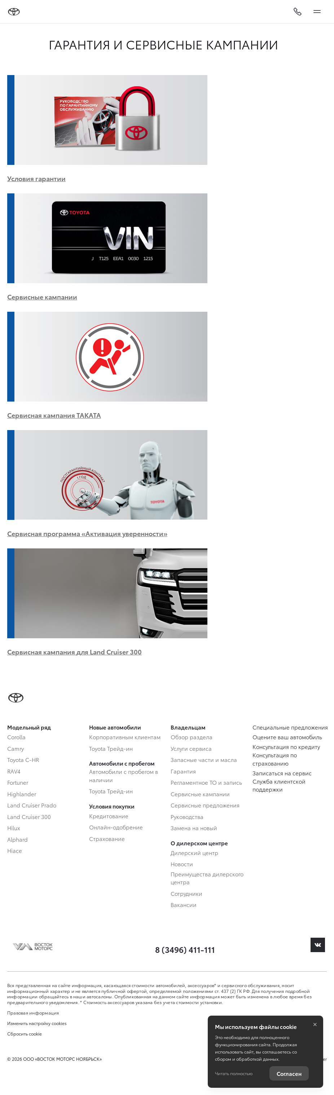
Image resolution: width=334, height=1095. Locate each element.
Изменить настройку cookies (37, 1023)
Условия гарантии (36, 178)
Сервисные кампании (42, 296)
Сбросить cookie (24, 1034)
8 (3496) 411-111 (185, 949)
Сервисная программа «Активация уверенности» (87, 533)
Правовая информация (33, 1012)
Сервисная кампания (74, 651)
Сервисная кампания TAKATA (54, 414)
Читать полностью (233, 1073)
